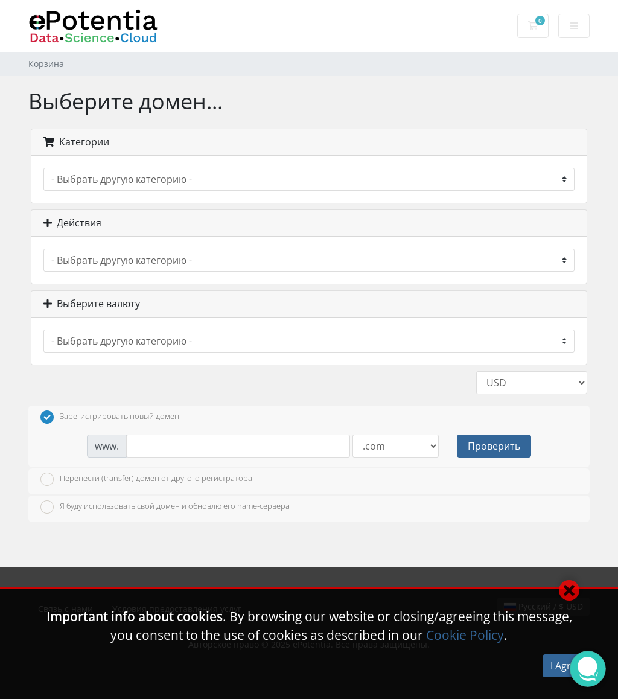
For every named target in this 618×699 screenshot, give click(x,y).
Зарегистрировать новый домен (109, 417)
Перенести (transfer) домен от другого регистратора (146, 479)
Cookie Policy (465, 635)
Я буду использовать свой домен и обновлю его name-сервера (165, 507)
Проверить (494, 446)
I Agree (566, 665)
